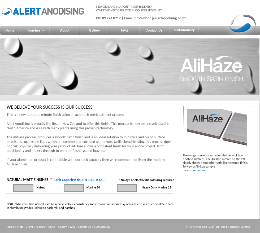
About (51, 226)
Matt (20, 226)
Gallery (62, 226)
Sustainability (102, 226)
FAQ (72, 226)
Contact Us (84, 226)
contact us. (199, 170)
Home (10, 226)
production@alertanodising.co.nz (160, 18)
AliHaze (40, 226)
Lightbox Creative (240, 226)
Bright (29, 226)
